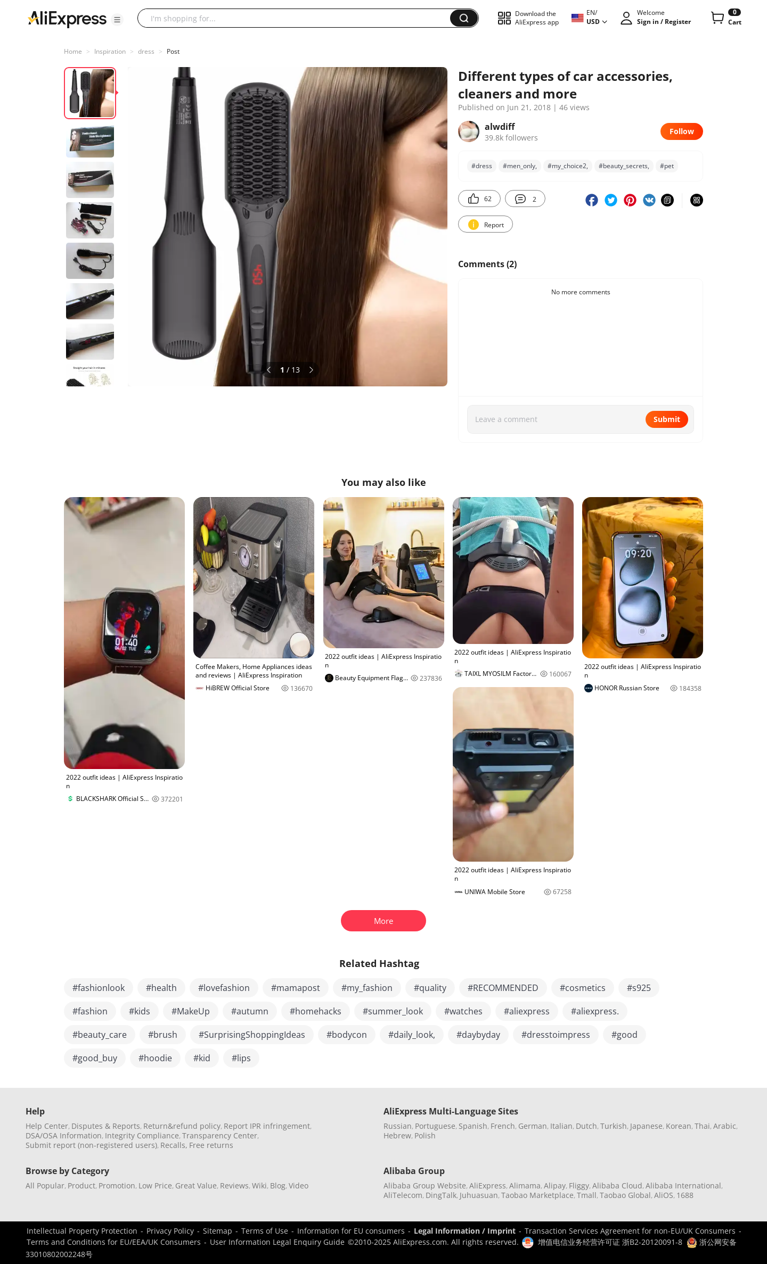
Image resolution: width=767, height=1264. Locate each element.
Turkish (613, 1126)
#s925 (639, 988)
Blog (277, 1185)
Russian (398, 1126)
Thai (702, 1126)
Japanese (646, 1126)
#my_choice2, (568, 165)
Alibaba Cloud (617, 1185)
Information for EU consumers (351, 1231)
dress (146, 51)
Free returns (211, 1145)
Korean (678, 1126)
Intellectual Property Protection (82, 1231)
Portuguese (435, 1126)
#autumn (249, 1011)
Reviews (234, 1185)
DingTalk (441, 1195)
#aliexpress (527, 1011)
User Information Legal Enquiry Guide (277, 1242)
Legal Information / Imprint (465, 1231)
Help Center (47, 1126)
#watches (463, 1011)
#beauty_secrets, (624, 165)
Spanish (473, 1126)
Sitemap (217, 1231)
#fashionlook (98, 988)
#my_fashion (367, 988)
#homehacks (315, 1011)
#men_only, (520, 165)
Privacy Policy (170, 1231)
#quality (430, 988)
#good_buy (94, 1058)
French (503, 1126)
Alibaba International (683, 1185)
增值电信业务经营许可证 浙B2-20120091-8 (610, 1242)
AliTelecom (403, 1195)
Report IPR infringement (267, 1126)
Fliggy (579, 1185)
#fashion (90, 1011)
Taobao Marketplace (537, 1195)
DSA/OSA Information (64, 1135)
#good (624, 1034)
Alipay (555, 1185)
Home (73, 51)
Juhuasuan (479, 1195)
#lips (241, 1058)
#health (161, 988)
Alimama (525, 1185)
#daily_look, (411, 1034)
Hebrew (397, 1135)
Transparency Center (219, 1135)
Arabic (724, 1126)
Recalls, (173, 1145)
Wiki (259, 1185)
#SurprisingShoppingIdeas (252, 1034)
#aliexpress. (595, 1011)
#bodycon (347, 1034)
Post (173, 51)
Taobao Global (625, 1195)
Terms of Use (264, 1231)
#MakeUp (191, 1011)
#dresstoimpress (555, 1034)
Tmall (587, 1195)
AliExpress (487, 1185)
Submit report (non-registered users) (91, 1145)
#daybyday (478, 1034)
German (532, 1126)
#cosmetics (583, 988)
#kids (139, 1011)
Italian (561, 1126)
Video (298, 1185)
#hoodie (155, 1058)
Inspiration (110, 51)
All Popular (45, 1185)
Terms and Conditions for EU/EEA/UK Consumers (114, 1242)
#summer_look (393, 1011)
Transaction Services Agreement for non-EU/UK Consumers (630, 1231)
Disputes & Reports (105, 1126)
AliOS (663, 1195)
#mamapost (295, 988)
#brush (162, 1034)
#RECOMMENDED (503, 988)
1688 (684, 1195)
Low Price (155, 1185)
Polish (425, 1135)
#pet (667, 165)
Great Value (196, 1185)
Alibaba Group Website (425, 1185)
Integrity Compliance (142, 1135)
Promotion (117, 1185)
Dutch (586, 1126)
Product (81, 1185)
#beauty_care (99, 1034)
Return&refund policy (182, 1126)
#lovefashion (224, 988)
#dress (481, 165)
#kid (201, 1058)
